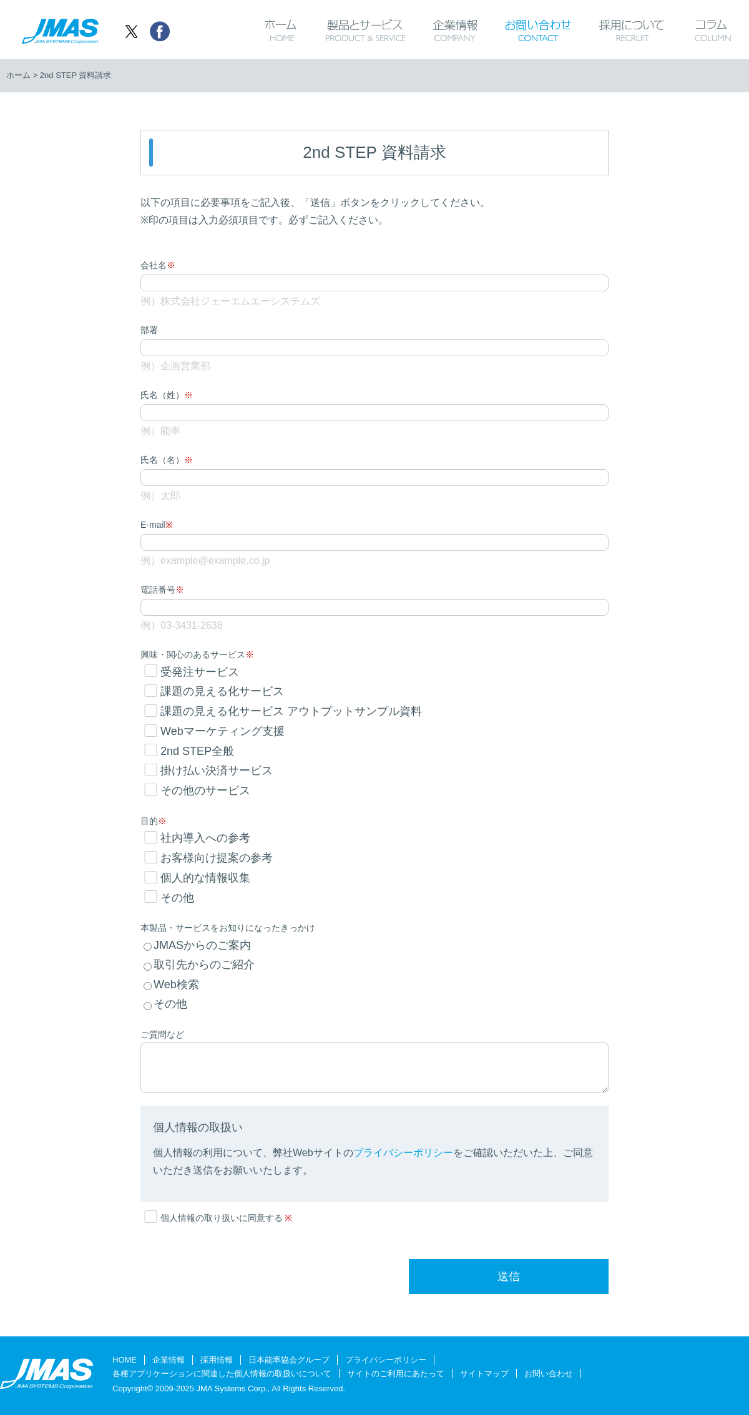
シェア (159, 31)
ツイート (131, 31)
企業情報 (454, 30)
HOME (124, 1359)
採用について (632, 30)
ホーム (281, 30)
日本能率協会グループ (289, 1359)
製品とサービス (365, 30)
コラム (721, 30)
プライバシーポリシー (385, 1359)
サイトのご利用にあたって (395, 1373)
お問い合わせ (538, 30)
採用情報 (216, 1359)
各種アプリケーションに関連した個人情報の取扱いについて (221, 1373)
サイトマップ (484, 1373)
